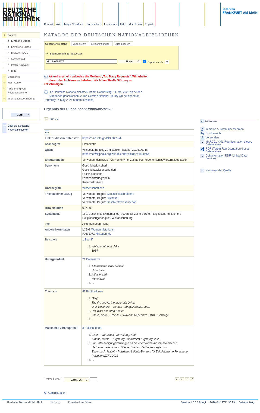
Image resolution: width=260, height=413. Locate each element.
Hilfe (122, 24)
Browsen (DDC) (20, 52)
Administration (55, 392)
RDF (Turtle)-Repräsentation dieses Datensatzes (228, 150)
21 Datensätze (91, 259)
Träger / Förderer (73, 24)
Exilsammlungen (100, 43)
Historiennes (103, 233)
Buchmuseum (122, 43)
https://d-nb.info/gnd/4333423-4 (101, 138)
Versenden (212, 137)
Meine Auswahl (19, 64)
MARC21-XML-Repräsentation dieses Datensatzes (229, 143)
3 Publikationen (91, 328)
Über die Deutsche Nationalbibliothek (18, 127)
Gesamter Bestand (56, 43)
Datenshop (14, 76)
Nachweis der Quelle (218, 170)
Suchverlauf (18, 58)
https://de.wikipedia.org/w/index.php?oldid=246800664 (115, 154)
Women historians (102, 229)
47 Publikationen (92, 291)
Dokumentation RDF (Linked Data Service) (226, 157)
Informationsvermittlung (21, 98)
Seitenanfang (246, 402)
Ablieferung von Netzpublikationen (18, 90)
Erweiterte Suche (21, 46)
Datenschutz (94, 24)
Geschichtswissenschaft (121, 202)
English (149, 24)
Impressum (110, 24)
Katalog (12, 35)
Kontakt (48, 24)
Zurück (54, 119)
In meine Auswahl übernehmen (225, 129)
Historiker (113, 198)
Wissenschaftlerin (93, 188)
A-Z (58, 24)
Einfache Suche (20, 40)
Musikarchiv (79, 43)
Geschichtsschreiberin (120, 193)
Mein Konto (135, 24)
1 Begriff (87, 239)
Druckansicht (214, 133)
